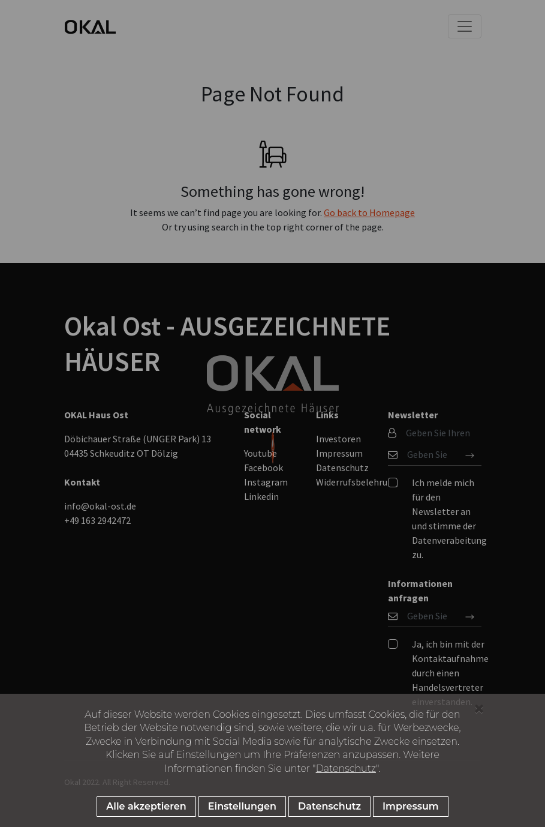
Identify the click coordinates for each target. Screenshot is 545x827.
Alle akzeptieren (146, 806)
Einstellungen (242, 806)
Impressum (411, 806)
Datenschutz (346, 768)
